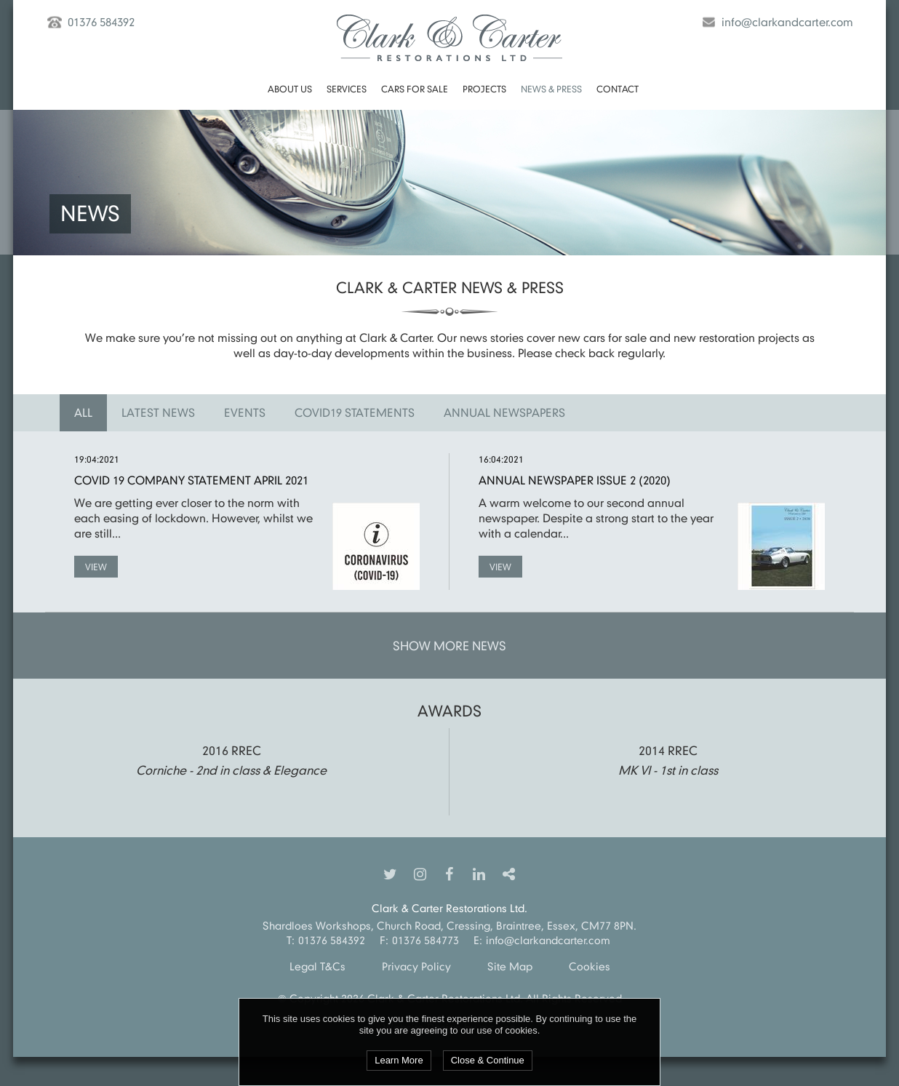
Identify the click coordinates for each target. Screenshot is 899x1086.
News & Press (551, 89)
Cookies (589, 966)
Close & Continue (487, 1060)
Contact (617, 89)
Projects (484, 89)
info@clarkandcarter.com (787, 22)
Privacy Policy (416, 966)
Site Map (509, 966)
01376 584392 (101, 22)
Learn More (399, 1060)
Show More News (449, 645)
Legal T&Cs (317, 966)
